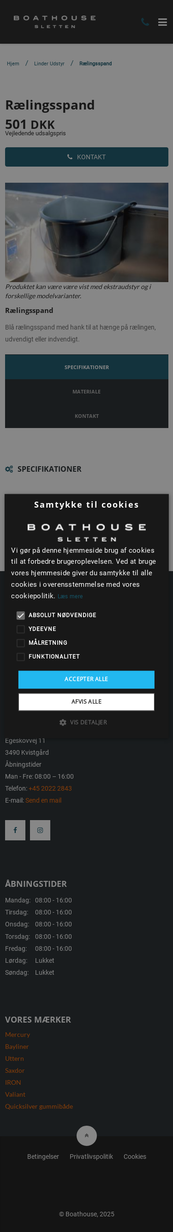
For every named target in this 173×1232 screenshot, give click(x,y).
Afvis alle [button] (86, 702)
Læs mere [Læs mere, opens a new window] (70, 596)
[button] (86, 722)
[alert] (86, 616)
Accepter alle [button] (86, 679)
